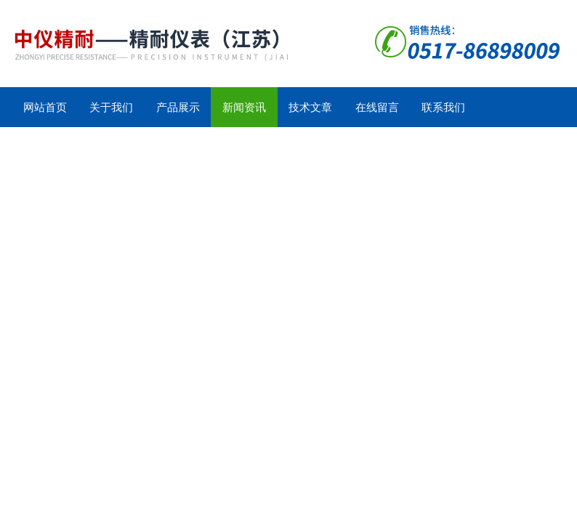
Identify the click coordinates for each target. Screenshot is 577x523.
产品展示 (178, 107)
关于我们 (111, 107)
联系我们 (443, 107)
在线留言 (377, 107)
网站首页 (45, 107)
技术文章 (310, 107)
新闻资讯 (244, 107)
